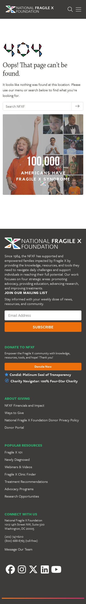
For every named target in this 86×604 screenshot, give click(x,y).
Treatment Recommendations (26, 481)
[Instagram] (22, 569)
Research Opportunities (22, 496)
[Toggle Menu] (78, 9)
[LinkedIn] (44, 569)
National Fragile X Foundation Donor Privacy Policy (42, 419)
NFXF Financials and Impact (24, 405)
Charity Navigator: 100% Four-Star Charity (44, 381)
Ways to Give (14, 412)
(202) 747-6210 (14, 536)
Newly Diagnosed (17, 459)
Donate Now (43, 367)
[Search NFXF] (38, 106)
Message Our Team (18, 549)
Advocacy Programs (19, 488)
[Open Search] (71, 9)
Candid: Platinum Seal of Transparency (40, 374)
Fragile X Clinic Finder (20, 474)
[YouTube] (56, 569)
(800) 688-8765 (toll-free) (21, 541)
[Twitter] (33, 569)
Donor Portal (14, 427)
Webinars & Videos (18, 466)
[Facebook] (10, 569)
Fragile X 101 (13, 452)
